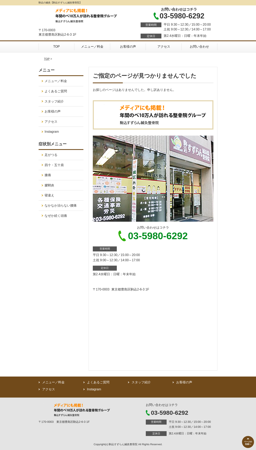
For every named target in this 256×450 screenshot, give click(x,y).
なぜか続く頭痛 (56, 215)
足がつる (51, 155)
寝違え (49, 195)
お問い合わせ (199, 46)
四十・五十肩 (54, 165)
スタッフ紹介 (54, 101)
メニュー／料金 (92, 46)
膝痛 (48, 175)
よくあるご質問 (56, 91)
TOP (56, 46)
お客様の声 (128, 46)
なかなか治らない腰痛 (61, 205)
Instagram (52, 131)
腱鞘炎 (49, 185)
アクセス (163, 46)
